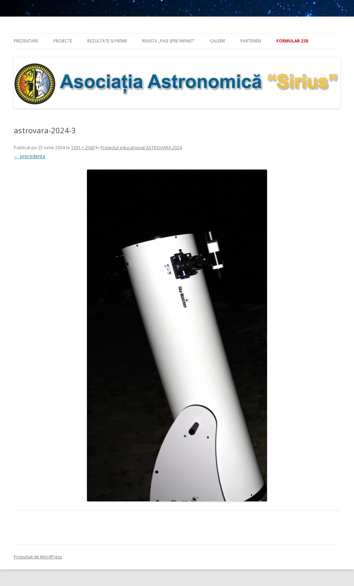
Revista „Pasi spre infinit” (168, 41)
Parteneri (250, 41)
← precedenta (29, 156)
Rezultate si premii (107, 41)
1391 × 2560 (83, 147)
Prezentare (26, 41)
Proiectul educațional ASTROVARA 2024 (141, 147)
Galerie (217, 41)
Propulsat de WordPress (38, 557)
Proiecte (62, 41)
